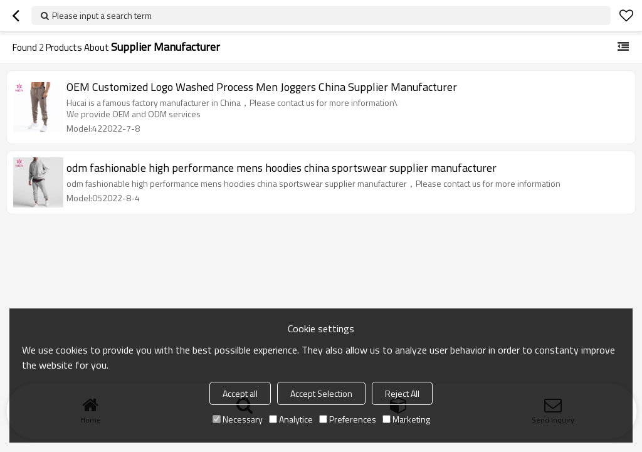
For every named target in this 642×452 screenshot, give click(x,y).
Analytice (291, 419)
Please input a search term (102, 15)
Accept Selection (321, 393)
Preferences (347, 419)
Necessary (238, 419)
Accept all (240, 393)
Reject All (402, 393)
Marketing (406, 419)
